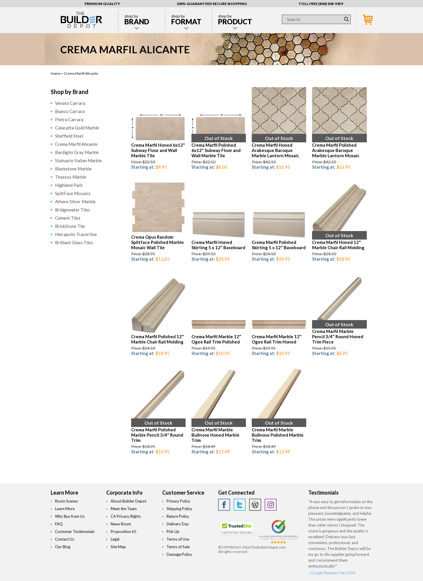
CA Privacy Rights (126, 516)
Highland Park (69, 185)
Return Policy (178, 516)
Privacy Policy (178, 501)
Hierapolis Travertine (76, 234)
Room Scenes (66, 501)
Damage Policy (179, 554)
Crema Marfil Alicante (76, 144)
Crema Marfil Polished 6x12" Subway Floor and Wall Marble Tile (216, 150)
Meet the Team (124, 508)
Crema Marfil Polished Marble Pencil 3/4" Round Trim (157, 435)
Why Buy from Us (70, 516)
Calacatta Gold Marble (77, 127)
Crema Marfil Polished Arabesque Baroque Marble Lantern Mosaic (335, 150)
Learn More (65, 508)
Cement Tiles (68, 218)
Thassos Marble (70, 177)
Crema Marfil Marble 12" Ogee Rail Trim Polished (216, 339)
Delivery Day (178, 524)
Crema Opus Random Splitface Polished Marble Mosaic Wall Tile (157, 242)
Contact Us (64, 539)
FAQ (59, 524)
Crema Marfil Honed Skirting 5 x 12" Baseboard (218, 245)
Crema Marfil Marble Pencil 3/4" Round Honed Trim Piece (337, 336)
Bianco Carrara (70, 111)
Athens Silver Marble (75, 201)
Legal (115, 539)
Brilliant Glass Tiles (74, 242)
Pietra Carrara (69, 119)
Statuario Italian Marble (78, 160)
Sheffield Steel (69, 136)
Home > (57, 73)
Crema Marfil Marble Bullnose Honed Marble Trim (215, 435)
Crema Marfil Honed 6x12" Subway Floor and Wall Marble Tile (158, 150)
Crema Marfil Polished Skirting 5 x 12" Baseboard (279, 245)
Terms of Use (178, 539)
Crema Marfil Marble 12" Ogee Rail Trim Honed (277, 339)
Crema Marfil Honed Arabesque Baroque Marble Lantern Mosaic (275, 150)
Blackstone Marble (73, 168)
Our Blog (62, 546)
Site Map (118, 546)
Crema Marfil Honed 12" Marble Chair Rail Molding (338, 245)
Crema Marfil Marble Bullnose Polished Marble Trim (278, 435)
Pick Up (173, 531)
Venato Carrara (70, 103)
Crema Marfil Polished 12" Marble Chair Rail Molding (157, 339)
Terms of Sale (178, 546)
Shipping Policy (179, 508)
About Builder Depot (128, 501)
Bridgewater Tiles (72, 209)
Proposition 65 (123, 531)
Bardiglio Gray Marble (77, 152)
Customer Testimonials (75, 531)
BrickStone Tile (70, 226)
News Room (121, 524)
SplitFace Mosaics (72, 193)
